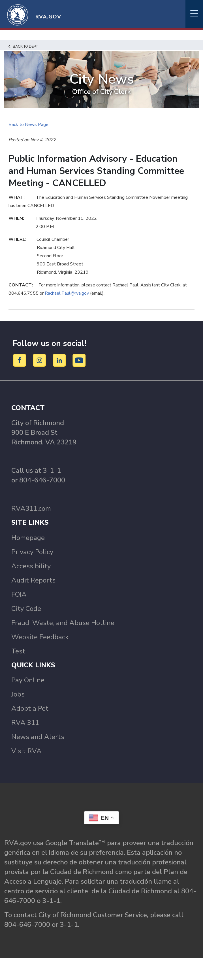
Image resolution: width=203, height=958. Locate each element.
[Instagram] (40, 359)
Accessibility (31, 566)
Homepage (28, 537)
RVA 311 (25, 722)
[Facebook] (20, 359)
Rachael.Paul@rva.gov (67, 293)
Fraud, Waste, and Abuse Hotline (62, 622)
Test (18, 651)
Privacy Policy (32, 551)
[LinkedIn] (60, 359)
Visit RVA (26, 751)
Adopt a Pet (29, 708)
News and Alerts (37, 736)
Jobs (18, 694)
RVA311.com (31, 508)
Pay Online (27, 680)
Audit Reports (33, 580)
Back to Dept (23, 46)
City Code (26, 608)
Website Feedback (40, 637)
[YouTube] (79, 359)
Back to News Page (28, 124)
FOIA (19, 594)
